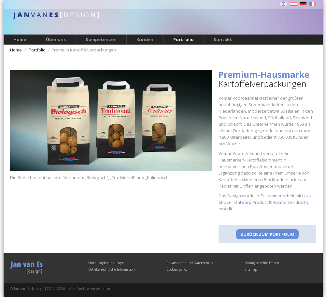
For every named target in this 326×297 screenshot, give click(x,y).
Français (312, 4)
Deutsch (303, 4)
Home (19, 39)
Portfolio (183, 39)
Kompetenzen (101, 39)
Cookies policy (176, 269)
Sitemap (251, 269)
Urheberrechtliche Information (111, 269)
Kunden (144, 39)
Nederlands (293, 4)
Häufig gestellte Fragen (262, 263)
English (283, 4)
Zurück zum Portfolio (267, 234)
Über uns (56, 39)
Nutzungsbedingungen (106, 263)
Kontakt (223, 39)
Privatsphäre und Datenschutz (190, 263)
